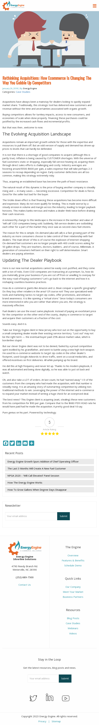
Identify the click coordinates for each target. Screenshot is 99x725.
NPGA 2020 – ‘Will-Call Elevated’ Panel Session (33, 475)
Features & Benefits (73, 560)
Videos (73, 633)
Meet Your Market (73, 591)
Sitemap (56, 721)
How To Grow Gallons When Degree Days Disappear (37, 489)
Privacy (42, 721)
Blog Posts (73, 618)
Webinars (73, 628)
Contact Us (24, 584)
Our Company (73, 586)
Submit (63, 516)
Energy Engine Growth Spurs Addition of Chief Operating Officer (43, 461)
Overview (73, 555)
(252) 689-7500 (25, 577)
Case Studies (23, 91)
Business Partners (73, 596)
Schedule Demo (73, 565)
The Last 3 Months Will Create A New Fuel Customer (36, 468)
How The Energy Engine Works (24, 482)
